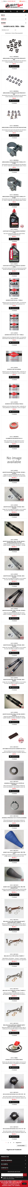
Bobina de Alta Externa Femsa (14, 1059)
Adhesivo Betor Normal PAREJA (14, 404)
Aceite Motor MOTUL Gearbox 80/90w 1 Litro (14, 231)
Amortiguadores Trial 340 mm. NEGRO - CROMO (14, 714)
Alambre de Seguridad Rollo (14, 438)
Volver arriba (21, 1145)
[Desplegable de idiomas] (23, 1)
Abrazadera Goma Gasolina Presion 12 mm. (14, 93)
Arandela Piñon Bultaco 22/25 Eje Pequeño (14, 783)
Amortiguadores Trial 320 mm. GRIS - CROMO (14, 576)
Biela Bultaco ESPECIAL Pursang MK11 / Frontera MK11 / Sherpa (14, 1025)
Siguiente (19, 1142)
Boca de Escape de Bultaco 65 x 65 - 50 (14, 1094)
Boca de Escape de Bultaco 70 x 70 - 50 (14, 1128)
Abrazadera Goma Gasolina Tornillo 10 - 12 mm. (14, 162)
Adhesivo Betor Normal (14, 369)
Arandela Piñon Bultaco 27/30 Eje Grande (14, 818)
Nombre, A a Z (9, 30)
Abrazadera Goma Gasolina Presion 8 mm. (14, 127)
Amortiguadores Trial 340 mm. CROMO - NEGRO (14, 611)
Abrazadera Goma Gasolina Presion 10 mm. (14, 59)
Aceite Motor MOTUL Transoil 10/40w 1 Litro (14, 266)
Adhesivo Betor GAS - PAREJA (14, 300)
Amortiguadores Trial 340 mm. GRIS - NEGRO (14, 680)
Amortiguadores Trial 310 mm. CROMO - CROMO (14, 473)
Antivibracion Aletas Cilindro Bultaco (14, 748)
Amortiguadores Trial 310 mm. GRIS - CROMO (14, 507)
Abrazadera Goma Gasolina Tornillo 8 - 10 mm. (14, 197)
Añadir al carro (14, 66)
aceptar (24, 1183)
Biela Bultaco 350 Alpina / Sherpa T (14, 956)
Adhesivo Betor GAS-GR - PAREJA (14, 335)
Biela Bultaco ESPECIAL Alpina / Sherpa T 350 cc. (14, 991)
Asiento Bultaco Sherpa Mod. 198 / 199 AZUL (14, 853)
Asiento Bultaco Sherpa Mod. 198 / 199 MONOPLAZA (14, 887)
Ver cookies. (16, 1185)
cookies (14, 1181)
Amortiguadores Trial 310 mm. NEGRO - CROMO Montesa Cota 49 (14, 542)
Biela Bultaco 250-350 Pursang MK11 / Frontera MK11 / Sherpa (14, 922)
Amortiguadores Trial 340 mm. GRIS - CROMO (14, 645)
